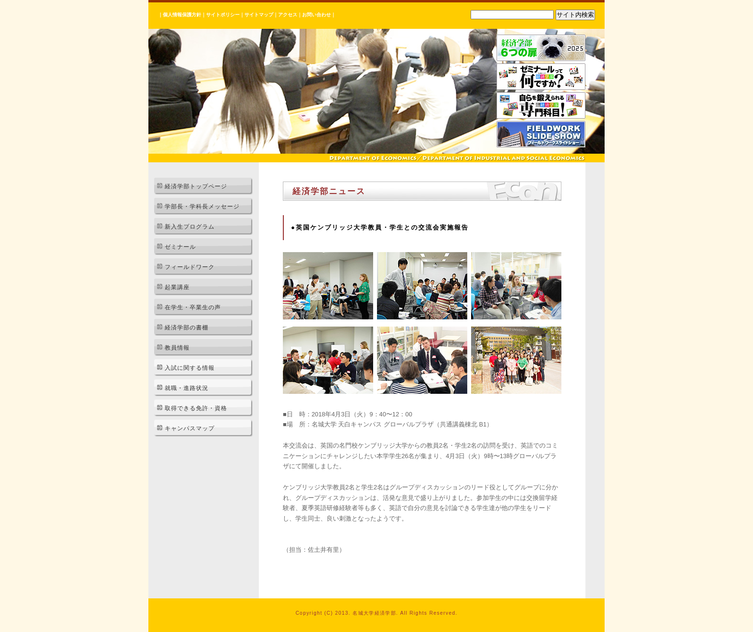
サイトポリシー (223, 14)
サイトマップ (258, 14)
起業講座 (177, 287)
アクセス (287, 14)
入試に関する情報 (190, 368)
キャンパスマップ (190, 428)
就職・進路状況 (186, 388)
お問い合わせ (316, 14)
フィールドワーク (190, 267)
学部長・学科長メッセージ (202, 206)
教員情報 (177, 348)
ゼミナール (180, 247)
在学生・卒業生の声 (193, 307)
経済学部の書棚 (186, 327)
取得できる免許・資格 (196, 408)
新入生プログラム (190, 227)
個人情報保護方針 (182, 14)
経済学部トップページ (196, 186)
